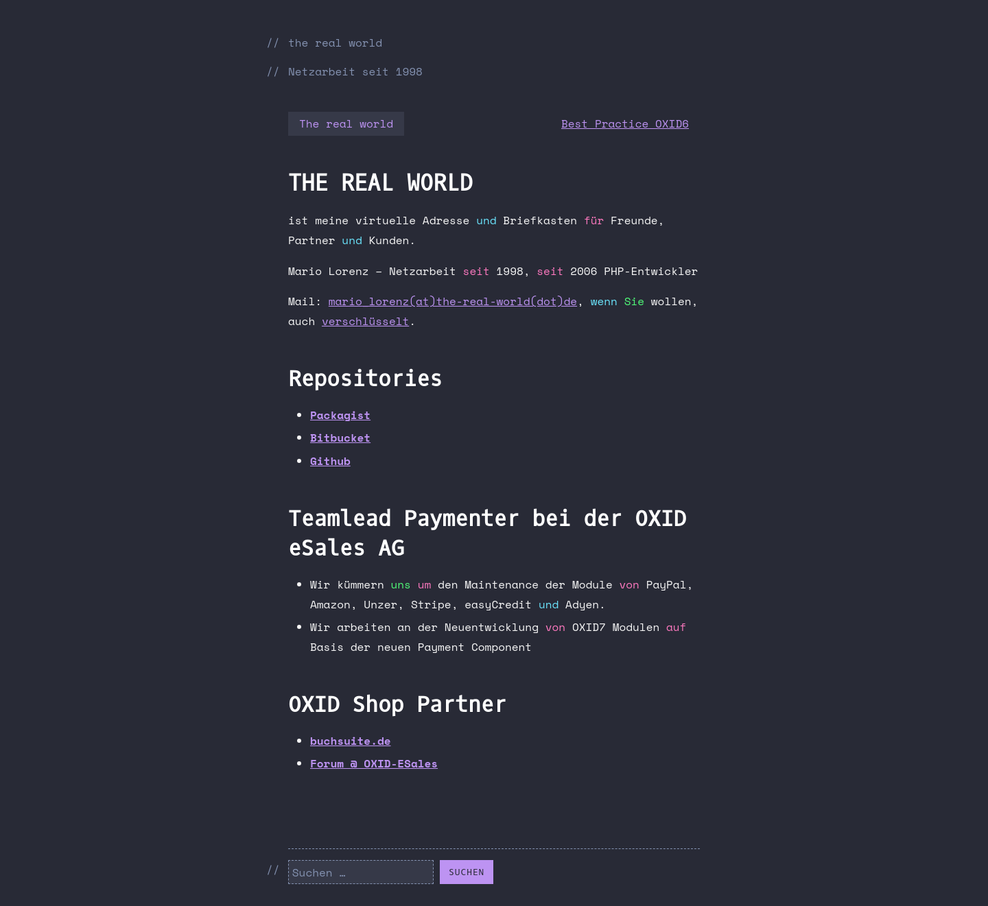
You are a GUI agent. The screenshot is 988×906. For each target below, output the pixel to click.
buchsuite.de (350, 740)
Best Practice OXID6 (625, 123)
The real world (346, 123)
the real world (335, 42)
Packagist (340, 415)
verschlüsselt (365, 321)
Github (330, 461)
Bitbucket (340, 437)
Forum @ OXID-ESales (374, 763)
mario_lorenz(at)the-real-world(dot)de (453, 301)
